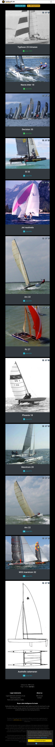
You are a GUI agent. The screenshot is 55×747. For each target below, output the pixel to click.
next (30, 686)
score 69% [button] (27, 231)
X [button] (28, 5)
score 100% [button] (27, 51)
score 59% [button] (27, 531)
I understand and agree (40, 740)
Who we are (39, 696)
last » (33, 686)
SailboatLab (8, 1)
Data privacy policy (15, 697)
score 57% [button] (27, 576)
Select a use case (20, 5)
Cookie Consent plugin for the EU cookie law (40, 744)
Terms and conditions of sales (15, 700)
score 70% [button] (27, 176)
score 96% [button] (27, 89)
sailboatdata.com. (17, 720)
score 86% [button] (27, 133)
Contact (39, 697)
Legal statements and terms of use (15, 696)
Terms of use (44, 737)
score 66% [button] (27, 301)
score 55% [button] (27, 676)
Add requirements (35, 5)
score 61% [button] (27, 419)
